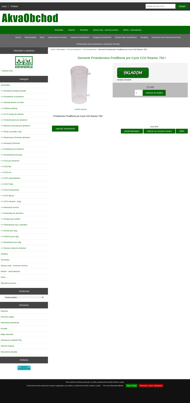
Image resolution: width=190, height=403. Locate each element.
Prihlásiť (14, 6)
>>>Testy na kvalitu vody (11, 132)
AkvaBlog (144, 37)
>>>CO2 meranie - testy (11, 201)
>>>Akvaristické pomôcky (11, 155)
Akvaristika (61, 49)
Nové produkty (30, 37)
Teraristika (84, 30)
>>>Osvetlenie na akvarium (12, 96)
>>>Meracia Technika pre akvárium (15, 126)
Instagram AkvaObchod (102, 37)
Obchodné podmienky (10, 322)
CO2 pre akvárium (74, 49)
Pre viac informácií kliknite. (113, 386)
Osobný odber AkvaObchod (126, 37)
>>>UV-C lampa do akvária (12, 114)
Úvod (4, 6)
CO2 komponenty (89, 49)
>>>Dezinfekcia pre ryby (11, 242)
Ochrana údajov (7, 317)
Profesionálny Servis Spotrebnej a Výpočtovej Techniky (98, 44)
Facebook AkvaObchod (80, 37)
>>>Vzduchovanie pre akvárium (14, 120)
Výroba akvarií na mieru (57, 37)
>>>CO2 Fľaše (7, 184)
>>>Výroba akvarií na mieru (12, 102)
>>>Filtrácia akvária (9, 108)
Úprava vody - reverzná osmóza (105, 30)
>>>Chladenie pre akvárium (12, 149)
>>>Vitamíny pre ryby (10, 236)
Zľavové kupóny (7, 346)
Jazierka (71, 30)
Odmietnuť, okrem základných (151, 386)
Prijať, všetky (132, 386)
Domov (18, 37)
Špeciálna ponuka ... (9, 283)
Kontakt (4, 328)
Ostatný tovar (7, 71)
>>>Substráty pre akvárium (12, 213)
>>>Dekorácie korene (10, 207)
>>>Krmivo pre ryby (9, 231)
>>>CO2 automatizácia (10, 178)
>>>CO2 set (6, 172)
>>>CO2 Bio (6, 166)
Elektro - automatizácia (132, 30)
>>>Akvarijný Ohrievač (10, 143)
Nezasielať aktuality (9, 352)
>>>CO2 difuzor (7, 196)
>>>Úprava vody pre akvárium (13, 248)
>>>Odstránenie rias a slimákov (14, 225)
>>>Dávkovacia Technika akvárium (15, 137)
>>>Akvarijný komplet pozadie (13, 91)
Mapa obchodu (7, 334)
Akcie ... (4, 277)
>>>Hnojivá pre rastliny (10, 219)
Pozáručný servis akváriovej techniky (166, 37)
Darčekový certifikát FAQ (11, 340)
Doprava (4, 311)
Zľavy (42, 37)
